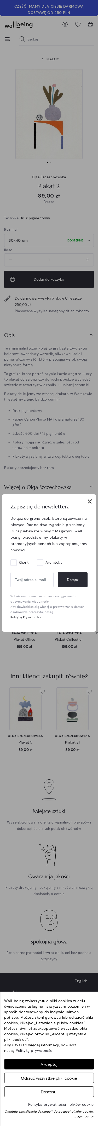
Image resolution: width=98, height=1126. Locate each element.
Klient (24, 562)
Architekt (53, 562)
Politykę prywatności (34, 1050)
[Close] (90, 501)
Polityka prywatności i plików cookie (61, 1104)
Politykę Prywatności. (26, 617)
